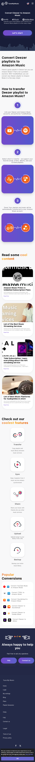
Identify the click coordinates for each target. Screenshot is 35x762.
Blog (4, 697)
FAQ (8, 660)
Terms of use (7, 734)
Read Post (6, 296)
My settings (6, 693)
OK (17, 758)
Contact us (26, 660)
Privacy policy (7, 738)
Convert (30, 587)
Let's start (17, 33)
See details (29, 754)
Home (5, 686)
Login (4, 690)
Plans (4, 701)
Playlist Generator (8, 705)
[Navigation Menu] (33, 4)
